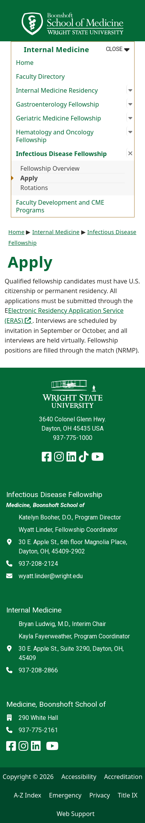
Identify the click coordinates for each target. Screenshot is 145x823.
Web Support (75, 814)
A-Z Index (27, 795)
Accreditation (123, 777)
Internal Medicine (55, 232)
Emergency (65, 795)
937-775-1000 (72, 437)
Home (25, 62)
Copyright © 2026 (28, 777)
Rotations (34, 187)
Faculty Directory (40, 76)
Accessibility (78, 777)
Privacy (99, 795)
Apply (29, 178)
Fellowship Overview (50, 168)
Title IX (127, 795)
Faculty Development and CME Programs (60, 206)
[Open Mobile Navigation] (136, 21)
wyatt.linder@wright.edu (51, 576)
